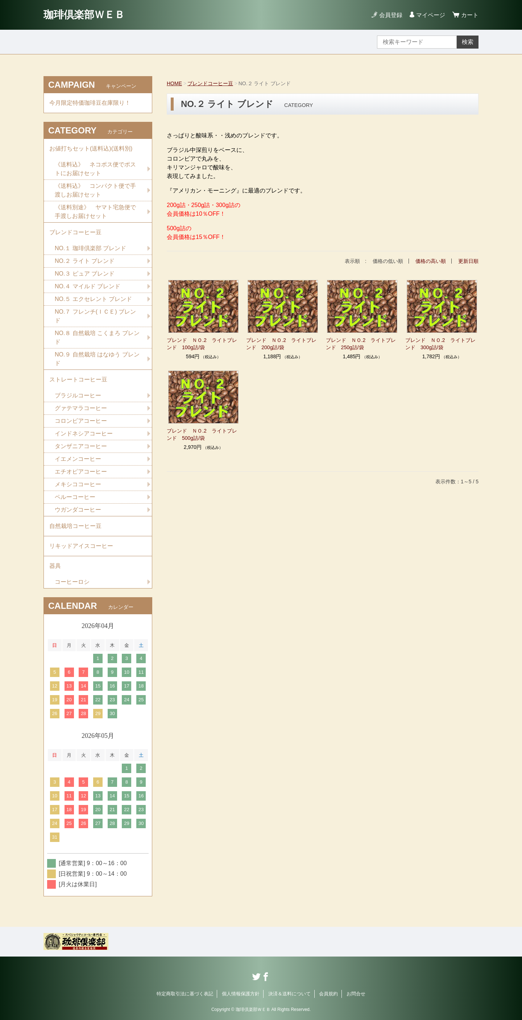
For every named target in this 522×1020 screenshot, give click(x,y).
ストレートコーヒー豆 (78, 379)
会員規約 (328, 993)
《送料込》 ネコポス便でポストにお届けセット (95, 168)
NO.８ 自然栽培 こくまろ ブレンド (97, 337)
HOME (174, 83)
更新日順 (468, 261)
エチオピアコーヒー (81, 471)
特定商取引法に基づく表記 (185, 993)
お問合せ (356, 993)
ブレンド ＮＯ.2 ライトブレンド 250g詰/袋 (361, 343)
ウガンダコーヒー (78, 510)
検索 (467, 42)
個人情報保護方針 (241, 993)
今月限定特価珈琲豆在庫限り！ (89, 103)
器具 (55, 566)
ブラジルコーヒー (78, 395)
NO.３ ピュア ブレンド (85, 274)
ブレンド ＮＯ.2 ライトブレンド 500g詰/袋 (202, 434)
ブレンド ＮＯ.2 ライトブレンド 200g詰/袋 (281, 343)
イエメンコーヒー (78, 459)
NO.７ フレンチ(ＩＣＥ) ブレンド (95, 316)
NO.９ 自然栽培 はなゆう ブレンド (97, 358)
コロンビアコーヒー (81, 421)
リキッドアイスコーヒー (81, 546)
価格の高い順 (430, 261)
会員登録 (390, 15)
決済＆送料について (289, 993)
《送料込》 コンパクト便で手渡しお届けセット (95, 190)
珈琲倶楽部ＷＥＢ (84, 14)
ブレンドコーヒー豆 (210, 83)
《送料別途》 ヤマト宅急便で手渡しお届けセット (95, 211)
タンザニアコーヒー (81, 446)
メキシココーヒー (78, 484)
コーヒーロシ (72, 582)
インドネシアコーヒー (84, 433)
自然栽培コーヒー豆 (75, 526)
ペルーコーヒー (75, 497)
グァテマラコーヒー (81, 408)
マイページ (430, 15)
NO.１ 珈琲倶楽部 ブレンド (90, 248)
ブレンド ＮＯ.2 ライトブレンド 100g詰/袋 (202, 343)
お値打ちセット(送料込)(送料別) (90, 148)
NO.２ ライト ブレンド (85, 261)
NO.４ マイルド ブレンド (87, 286)
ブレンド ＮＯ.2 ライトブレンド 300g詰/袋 (440, 343)
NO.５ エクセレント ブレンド (93, 299)
